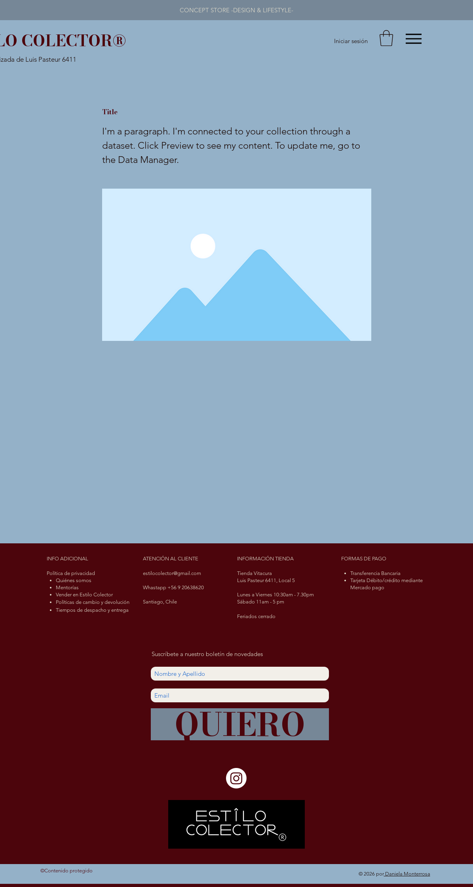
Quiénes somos (73, 580)
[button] (386, 38)
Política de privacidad (71, 573)
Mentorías (67, 587)
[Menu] (414, 38)
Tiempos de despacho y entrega (92, 610)
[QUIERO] (240, 724)
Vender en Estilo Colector (84, 595)
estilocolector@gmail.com (172, 573)
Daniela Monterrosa (407, 874)
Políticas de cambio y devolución (92, 602)
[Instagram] (236, 778)
